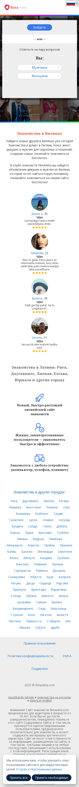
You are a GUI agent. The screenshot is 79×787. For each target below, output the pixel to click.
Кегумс (16, 583)
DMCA (67, 656)
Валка (14, 558)
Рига (14, 501)
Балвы (11, 552)
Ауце (50, 577)
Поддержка (39, 669)
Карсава (62, 583)
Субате (40, 627)
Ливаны (22, 539)
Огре (66, 507)
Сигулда (64, 520)
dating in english (41, 700)
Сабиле (41, 602)
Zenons (37, 338)
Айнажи (24, 627)
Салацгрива (16, 577)
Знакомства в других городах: (39, 492)
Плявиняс (40, 564)
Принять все (19, 778)
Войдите (39, 27)
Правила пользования (39, 643)
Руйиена (42, 571)
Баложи (26, 552)
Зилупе (63, 596)
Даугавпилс (30, 501)
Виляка (57, 602)
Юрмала (15, 507)
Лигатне (46, 615)
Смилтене (65, 552)
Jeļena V (37, 214)
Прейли (49, 545)
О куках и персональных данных (39, 769)
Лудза (29, 533)
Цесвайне (24, 602)
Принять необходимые (51, 778)
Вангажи (22, 564)
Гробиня (63, 558)
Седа (42, 608)
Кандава (46, 558)
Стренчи (17, 615)
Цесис (33, 520)
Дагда (30, 583)
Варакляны (59, 590)
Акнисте (62, 615)
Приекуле (19, 590)
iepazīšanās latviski (21, 697)
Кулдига (17, 526)
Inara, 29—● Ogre (53, 113)
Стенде (16, 596)
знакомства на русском (54, 697)
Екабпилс (41, 514)
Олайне (48, 520)
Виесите (48, 596)
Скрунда (45, 583)
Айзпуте (29, 558)
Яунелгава (38, 590)
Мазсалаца (58, 608)
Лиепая (49, 501)
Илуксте (36, 577)
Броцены (59, 571)
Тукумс (58, 514)
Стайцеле (53, 621)
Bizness (37, 298)
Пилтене (15, 621)
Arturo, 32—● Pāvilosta (25, 113)
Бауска (15, 533)
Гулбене (63, 533)
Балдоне (65, 577)
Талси (47, 526)
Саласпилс (16, 520)
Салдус (33, 526)
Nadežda (37, 253)
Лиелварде (45, 552)
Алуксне (33, 545)
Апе (68, 621)
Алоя (31, 615)
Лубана (31, 596)
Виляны (57, 564)
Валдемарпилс (23, 608)
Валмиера (23, 514)
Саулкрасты (22, 571)
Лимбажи (55, 539)
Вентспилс (33, 507)
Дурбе (55, 627)
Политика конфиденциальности (30, 656)
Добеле (61, 526)
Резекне (52, 507)
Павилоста (34, 621)
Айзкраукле (15, 545)
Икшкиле (66, 545)
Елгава (64, 501)
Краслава (45, 533)
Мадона (38, 539)
